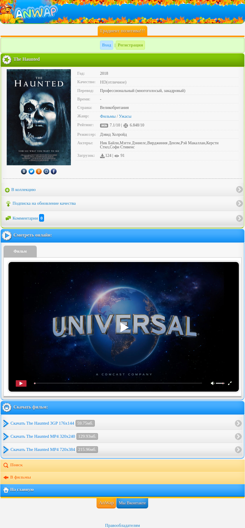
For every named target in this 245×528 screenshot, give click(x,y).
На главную (18, 490)
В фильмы (17, 477)
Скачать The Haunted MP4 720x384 (54, 449)
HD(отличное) (113, 82)
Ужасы (125, 116)
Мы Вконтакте (132, 503)
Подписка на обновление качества (40, 203)
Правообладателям (122, 525)
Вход (106, 45)
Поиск (13, 465)
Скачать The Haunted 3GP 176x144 (52, 423)
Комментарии (24, 218)
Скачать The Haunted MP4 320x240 (54, 436)
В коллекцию (20, 189)
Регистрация (130, 45)
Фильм (20, 251)
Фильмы (108, 116)
